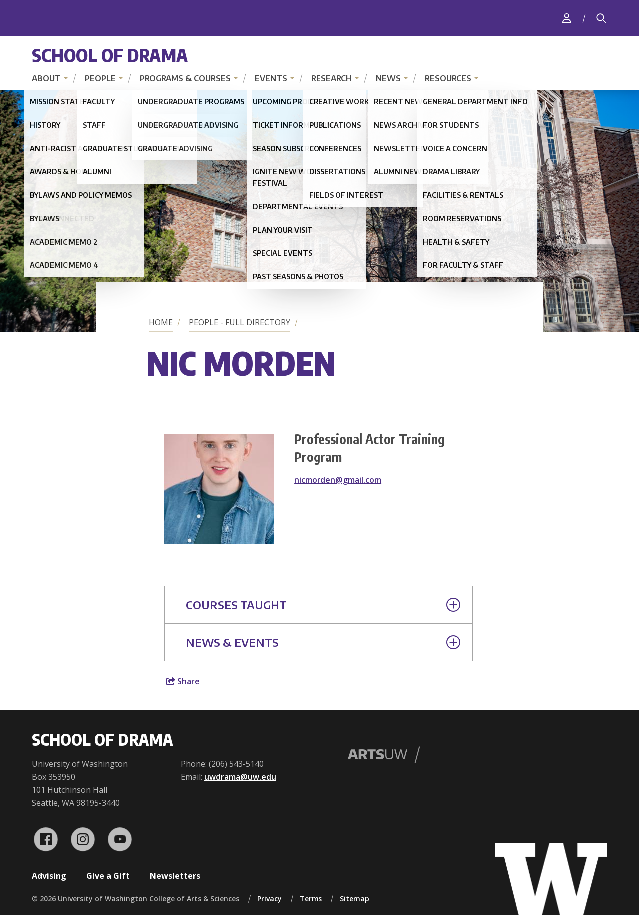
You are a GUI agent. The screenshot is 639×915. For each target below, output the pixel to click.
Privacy (269, 898)
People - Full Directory (239, 322)
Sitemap (354, 898)
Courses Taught (323, 605)
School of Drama (110, 55)
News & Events (323, 642)
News (388, 78)
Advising (49, 875)
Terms (311, 898)
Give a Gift (108, 875)
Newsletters (175, 875)
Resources (448, 78)
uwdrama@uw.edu (240, 776)
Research (331, 78)
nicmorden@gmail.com (337, 479)
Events (271, 78)
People (100, 78)
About (46, 78)
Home (161, 322)
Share (183, 681)
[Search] (601, 18)
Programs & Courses (185, 78)
